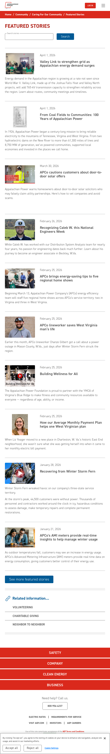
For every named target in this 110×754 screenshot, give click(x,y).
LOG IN (90, 5)
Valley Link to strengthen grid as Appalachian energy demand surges (67, 63)
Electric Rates (37, 717)
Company (55, 663)
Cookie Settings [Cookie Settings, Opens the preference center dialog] (51, 750)
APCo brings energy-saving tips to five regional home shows (69, 278)
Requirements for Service (66, 717)
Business (55, 685)
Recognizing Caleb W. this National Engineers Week (66, 229)
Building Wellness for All (59, 373)
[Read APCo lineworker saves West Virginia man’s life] (20, 327)
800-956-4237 (55, 706)
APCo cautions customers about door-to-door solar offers (71, 174)
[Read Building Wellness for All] (20, 376)
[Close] (104, 740)
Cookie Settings (49, 734)
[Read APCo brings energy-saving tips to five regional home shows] (20, 278)
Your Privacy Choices (73, 734)
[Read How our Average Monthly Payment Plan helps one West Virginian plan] (20, 424)
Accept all (11, 750)
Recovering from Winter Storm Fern (67, 471)
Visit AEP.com (36, 723)
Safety (55, 652)
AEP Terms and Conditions (73, 731)
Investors (55, 723)
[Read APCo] (20, 537)
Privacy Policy (33, 734)
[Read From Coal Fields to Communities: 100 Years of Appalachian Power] (20, 116)
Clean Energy (55, 674)
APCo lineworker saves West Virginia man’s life (68, 327)
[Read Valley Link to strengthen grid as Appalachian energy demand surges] (20, 63)
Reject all (33, 750)
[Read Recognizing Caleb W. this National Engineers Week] (20, 229)
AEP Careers (74, 723)
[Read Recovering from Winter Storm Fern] (20, 473)
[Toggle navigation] (103, 5)
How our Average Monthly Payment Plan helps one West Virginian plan (71, 424)
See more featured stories (29, 579)
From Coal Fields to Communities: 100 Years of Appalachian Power (69, 116)
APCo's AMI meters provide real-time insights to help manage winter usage (69, 537)
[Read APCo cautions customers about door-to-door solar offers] (20, 174)
